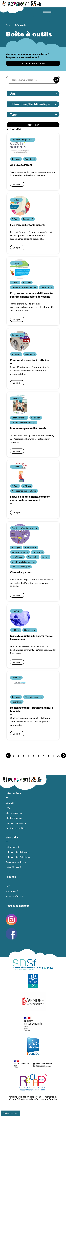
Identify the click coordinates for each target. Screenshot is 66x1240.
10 (58, 755)
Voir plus (17, 184)
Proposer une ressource (33, 63)
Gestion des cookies (10, 1113)
